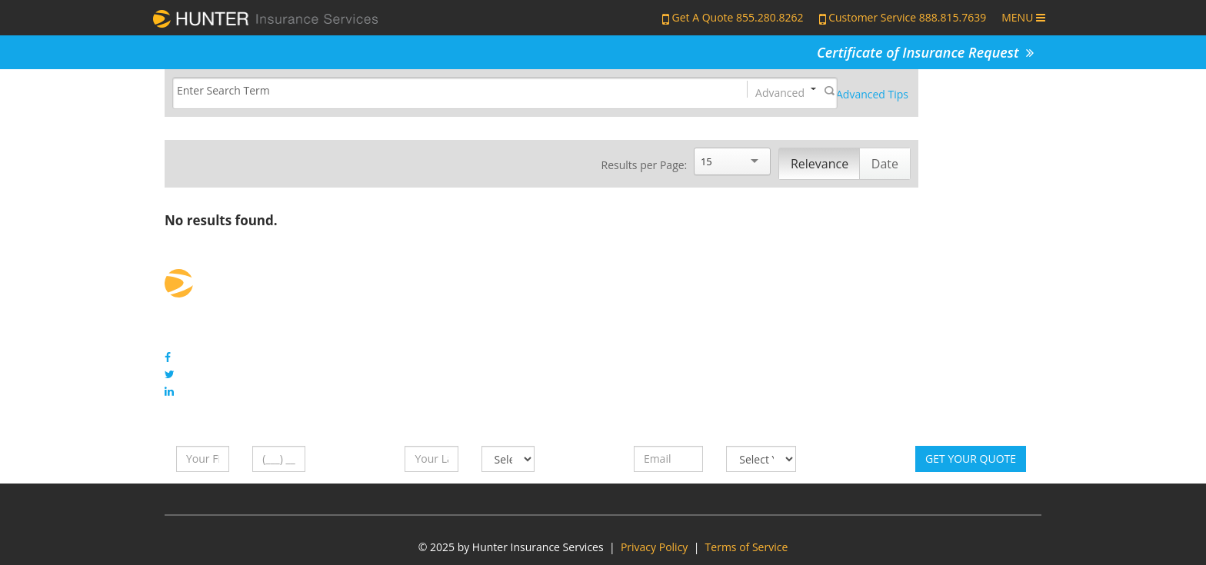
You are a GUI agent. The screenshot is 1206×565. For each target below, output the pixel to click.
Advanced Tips (872, 94)
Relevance (819, 163)
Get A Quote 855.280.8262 (738, 17)
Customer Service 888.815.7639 (907, 17)
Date (884, 163)
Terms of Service (746, 547)
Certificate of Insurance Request (925, 52)
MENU (1023, 17)
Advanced (780, 91)
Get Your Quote (970, 458)
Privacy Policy (654, 547)
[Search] (447, 91)
